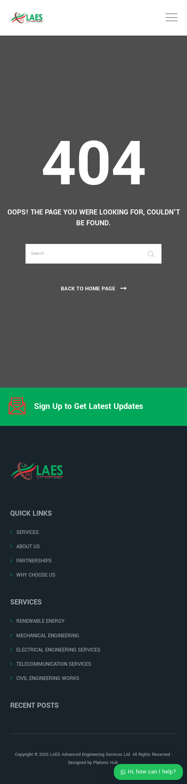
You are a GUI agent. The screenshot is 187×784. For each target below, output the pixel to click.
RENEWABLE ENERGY (40, 621)
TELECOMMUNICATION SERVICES (53, 664)
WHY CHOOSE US (35, 575)
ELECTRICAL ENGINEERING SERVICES (58, 650)
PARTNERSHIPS (34, 560)
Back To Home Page (88, 288)
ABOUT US (28, 546)
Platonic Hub (106, 763)
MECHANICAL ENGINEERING (47, 635)
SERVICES (27, 532)
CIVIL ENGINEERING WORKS (47, 678)
